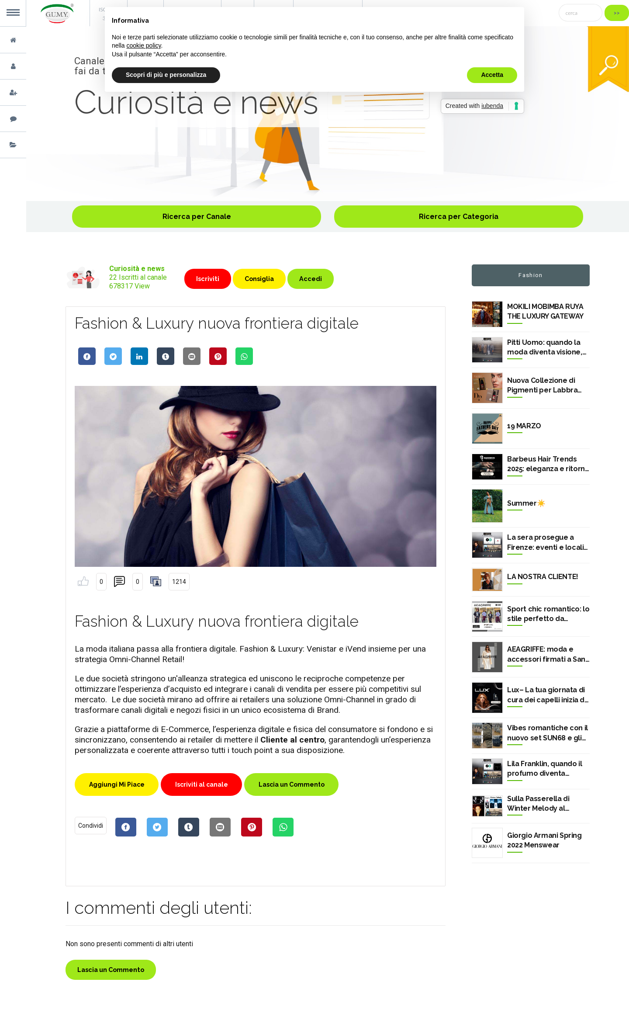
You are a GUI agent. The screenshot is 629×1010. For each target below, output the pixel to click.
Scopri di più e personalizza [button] (166, 74)
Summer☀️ (526, 503)
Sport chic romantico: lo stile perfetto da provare (548, 614)
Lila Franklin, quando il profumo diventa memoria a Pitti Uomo (544, 769)
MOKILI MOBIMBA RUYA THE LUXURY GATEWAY (545, 311)
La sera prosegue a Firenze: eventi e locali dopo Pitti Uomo (545, 542)
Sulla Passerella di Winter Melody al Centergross (538, 804)
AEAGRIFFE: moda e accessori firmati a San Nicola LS (546, 654)
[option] (327, 113)
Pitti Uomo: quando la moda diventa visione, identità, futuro (544, 347)
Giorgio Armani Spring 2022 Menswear (544, 840)
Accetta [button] (492, 74)
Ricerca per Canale (196, 216)
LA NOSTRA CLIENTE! (542, 577)
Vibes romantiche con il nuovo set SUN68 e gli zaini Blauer (547, 733)
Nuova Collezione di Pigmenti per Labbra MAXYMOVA (542, 386)
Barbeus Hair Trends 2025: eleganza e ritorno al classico (548, 464)
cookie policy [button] (143, 45)
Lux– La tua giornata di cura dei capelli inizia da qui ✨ (548, 695)
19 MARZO (524, 426)
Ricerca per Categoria (458, 216)
